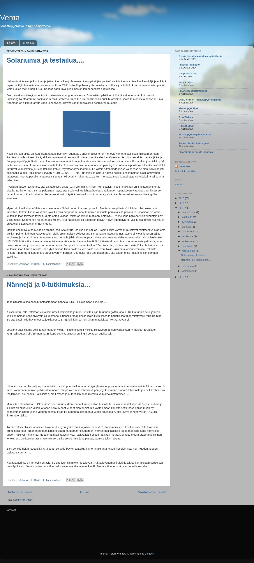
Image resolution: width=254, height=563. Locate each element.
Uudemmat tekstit (19, 492)
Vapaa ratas (186, 82)
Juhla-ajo (28, 42)
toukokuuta (188, 241)
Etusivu (11, 42)
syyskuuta (187, 221)
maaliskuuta (189, 250)
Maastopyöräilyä (188, 108)
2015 (182, 198)
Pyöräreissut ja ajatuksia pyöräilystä (200, 56)
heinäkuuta (188, 231)
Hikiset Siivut (186, 125)
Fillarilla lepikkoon (189, 64)
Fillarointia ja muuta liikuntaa (196, 152)
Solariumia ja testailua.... (45, 60)
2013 (182, 208)
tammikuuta (188, 271)
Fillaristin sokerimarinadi (193, 90)
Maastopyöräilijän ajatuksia (195, 134)
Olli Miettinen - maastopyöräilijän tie (200, 99)
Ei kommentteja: (52, 264)
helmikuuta (188, 266)
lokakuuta (187, 217)
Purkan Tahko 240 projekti (194, 143)
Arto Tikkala (186, 117)
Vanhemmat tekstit (152, 492)
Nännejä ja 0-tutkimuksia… (49, 284)
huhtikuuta (188, 246)
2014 (182, 203)
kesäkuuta (188, 236)
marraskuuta (189, 212)
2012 (182, 277)
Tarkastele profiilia (185, 171)
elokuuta (187, 226)
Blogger (149, 553)
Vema (10, 17)
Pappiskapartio (188, 73)
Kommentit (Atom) (23, 499)
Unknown (184, 166)
